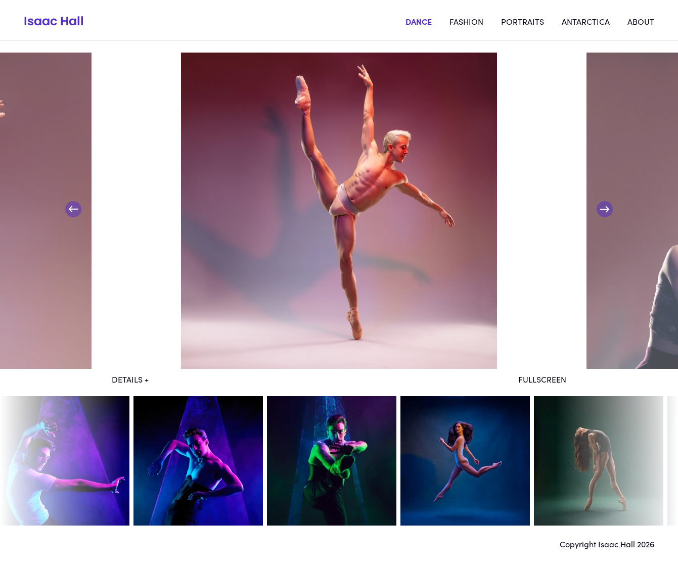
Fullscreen (542, 379)
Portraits (522, 21)
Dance (418, 21)
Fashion (466, 21)
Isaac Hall (54, 21)
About (640, 21)
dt (64, 461)
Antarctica (586, 21)
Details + (130, 379)
